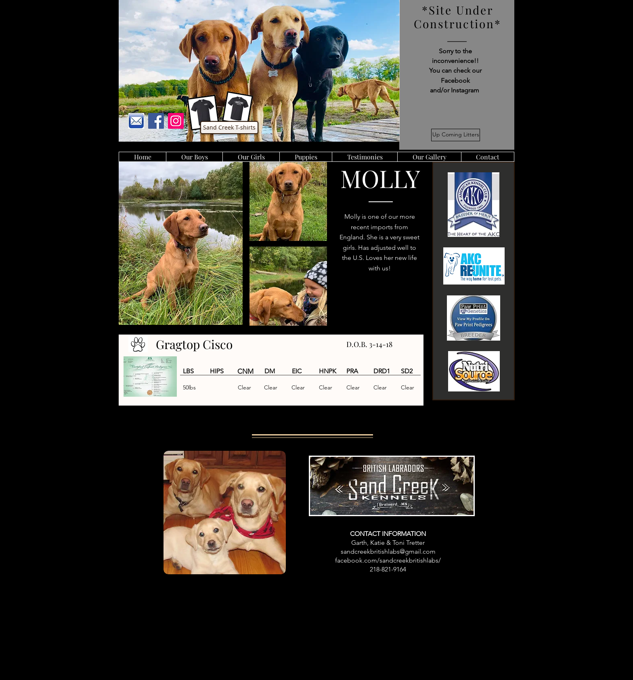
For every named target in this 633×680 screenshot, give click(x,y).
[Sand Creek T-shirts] (229, 127)
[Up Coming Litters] (455, 135)
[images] (136, 121)
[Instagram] (176, 121)
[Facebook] (156, 121)
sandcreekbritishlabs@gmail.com (388, 551)
